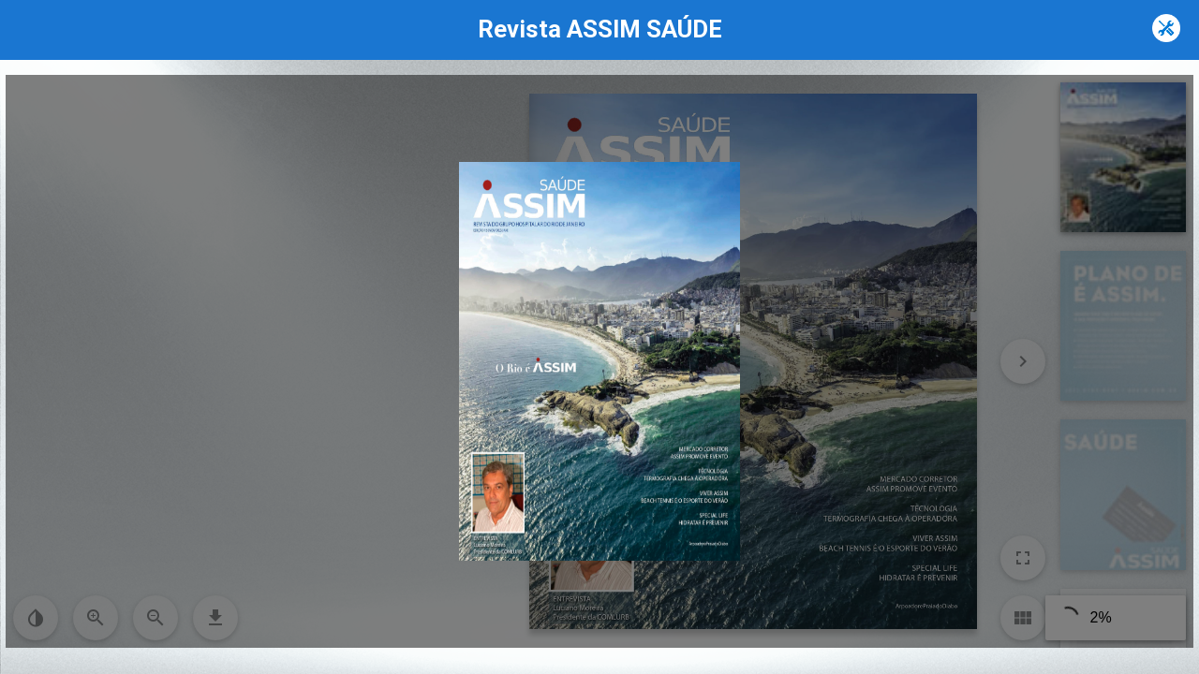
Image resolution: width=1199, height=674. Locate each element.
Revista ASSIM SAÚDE (600, 29)
